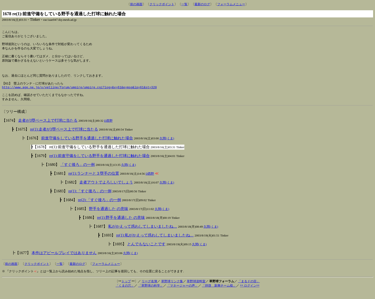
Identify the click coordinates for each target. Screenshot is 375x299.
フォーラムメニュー (231, 4)
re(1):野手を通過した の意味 (121, 226)
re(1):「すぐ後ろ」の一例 (89, 199)
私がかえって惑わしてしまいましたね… (142, 234)
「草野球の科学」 (150, 293)
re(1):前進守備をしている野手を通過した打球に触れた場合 (99, 164)
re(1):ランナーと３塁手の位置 (93, 181)
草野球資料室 (196, 289)
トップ (126, 289)
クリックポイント (161, 4)
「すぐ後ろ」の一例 (77, 173)
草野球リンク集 (172, 289)
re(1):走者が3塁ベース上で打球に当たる (64, 137)
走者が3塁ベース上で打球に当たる (47, 128)
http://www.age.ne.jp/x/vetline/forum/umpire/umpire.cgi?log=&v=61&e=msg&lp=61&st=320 (79, 94)
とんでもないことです (146, 252)
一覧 (184, 4)
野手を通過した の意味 (108, 217)
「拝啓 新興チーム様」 (219, 293)
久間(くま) (167, 146)
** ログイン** (249, 293)
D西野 (108, 129)
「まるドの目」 (249, 289)
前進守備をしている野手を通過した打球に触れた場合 (87, 146)
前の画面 (136, 4)
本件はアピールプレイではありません (64, 261)
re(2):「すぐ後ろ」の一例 (99, 208)
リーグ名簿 (149, 289)
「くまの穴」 (125, 293)
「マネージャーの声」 (182, 293)
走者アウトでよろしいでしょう (106, 190)
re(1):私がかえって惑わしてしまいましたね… (155, 243)
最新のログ (202, 4)
